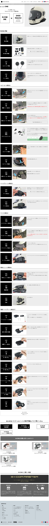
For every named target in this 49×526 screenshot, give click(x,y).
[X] (45, 522)
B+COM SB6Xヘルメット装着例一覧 (24, 426)
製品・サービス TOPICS (5, 515)
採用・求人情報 (38, 509)
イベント (3, 516)
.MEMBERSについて (27, 513)
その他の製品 (4, 510)
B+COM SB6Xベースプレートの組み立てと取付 (8, 448)
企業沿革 (37, 508)
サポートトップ (15, 511)
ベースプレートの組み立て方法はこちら (38, 51)
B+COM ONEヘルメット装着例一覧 (6, 432)
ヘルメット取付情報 (16, 515)
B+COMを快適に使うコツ (38, 122)
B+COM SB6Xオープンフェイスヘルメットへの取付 (8, 461)
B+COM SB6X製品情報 (6, 426)
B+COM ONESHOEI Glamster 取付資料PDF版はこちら (24, 413)
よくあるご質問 (15, 512)
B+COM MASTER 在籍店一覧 (17, 508)
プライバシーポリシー (39, 510)
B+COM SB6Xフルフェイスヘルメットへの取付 (40, 448)
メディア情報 (4, 517)
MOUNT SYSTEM (4, 508)
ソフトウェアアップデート (17, 516)
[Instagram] (47, 522)
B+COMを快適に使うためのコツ (24, 438)
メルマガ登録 (4, 518)
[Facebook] (43, 522)
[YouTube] (42, 522)
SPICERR (3, 509)
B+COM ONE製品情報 (42, 426)
